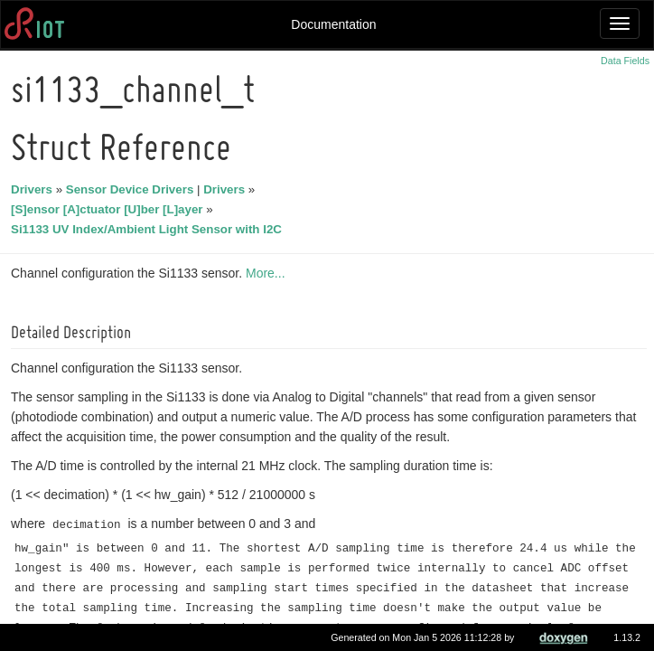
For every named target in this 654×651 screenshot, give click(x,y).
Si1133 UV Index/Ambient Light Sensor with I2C (149, 229)
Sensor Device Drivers (133, 189)
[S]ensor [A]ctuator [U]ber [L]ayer (110, 209)
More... (268, 273)
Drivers (34, 189)
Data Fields (625, 60)
